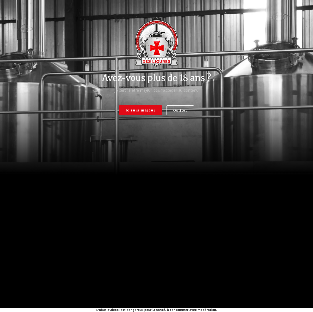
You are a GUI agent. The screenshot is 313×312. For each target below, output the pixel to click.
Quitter (180, 110)
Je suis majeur (140, 110)
